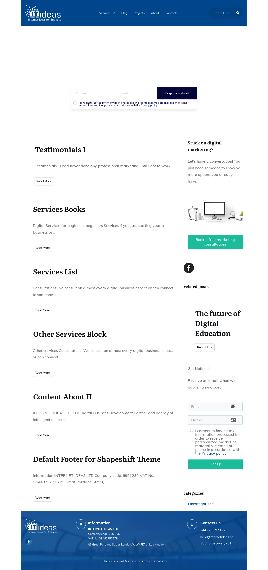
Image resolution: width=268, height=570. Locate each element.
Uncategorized (201, 503)
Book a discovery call (215, 543)
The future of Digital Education (217, 323)
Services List (55, 271)
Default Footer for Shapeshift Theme (97, 458)
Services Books (59, 208)
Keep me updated (177, 93)
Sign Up (215, 464)
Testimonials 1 (60, 149)
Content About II (62, 396)
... (172, 165)
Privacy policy (149, 105)
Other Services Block (70, 333)
